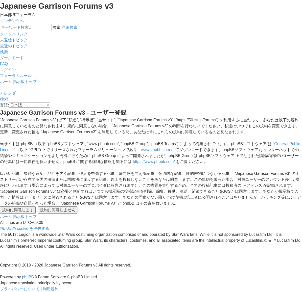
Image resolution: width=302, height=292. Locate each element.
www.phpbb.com (155, 150)
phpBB (28, 277)
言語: (4, 105)
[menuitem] (14, 40)
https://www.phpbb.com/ (154, 161)
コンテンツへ (12, 21)
